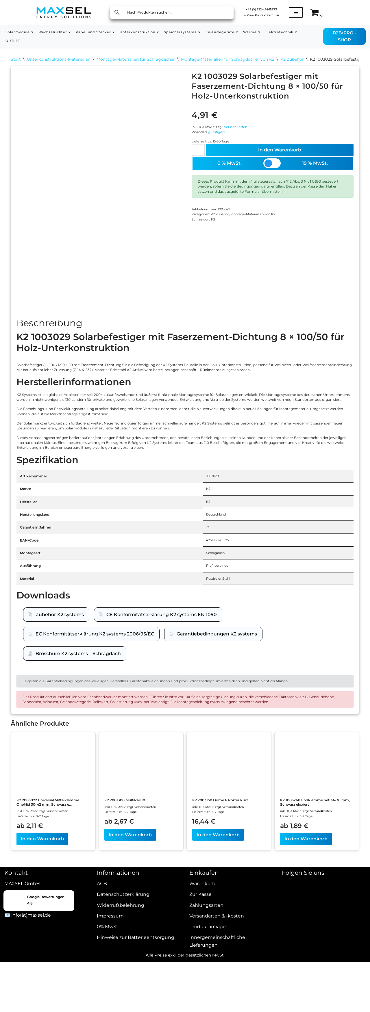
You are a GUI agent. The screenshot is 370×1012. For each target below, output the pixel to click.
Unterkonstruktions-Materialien (58, 60)
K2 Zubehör (292, 60)
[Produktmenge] (200, 165)
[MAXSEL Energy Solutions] (64, 12)
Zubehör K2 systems (60, 702)
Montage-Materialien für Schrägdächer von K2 (227, 60)
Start (16, 60)
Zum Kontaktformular (268, 16)
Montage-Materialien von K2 (270, 250)
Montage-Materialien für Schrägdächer (136, 60)
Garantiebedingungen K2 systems (217, 722)
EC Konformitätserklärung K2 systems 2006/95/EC (95, 722)
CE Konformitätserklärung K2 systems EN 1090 (161, 702)
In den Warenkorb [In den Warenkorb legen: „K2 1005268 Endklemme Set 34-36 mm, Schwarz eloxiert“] (306, 968)
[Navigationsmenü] (309, 12)
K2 (219, 257)
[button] (38, 32)
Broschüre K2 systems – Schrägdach (78, 741)
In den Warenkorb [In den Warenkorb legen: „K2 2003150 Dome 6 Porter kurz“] (218, 968)
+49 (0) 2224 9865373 (268, 8)
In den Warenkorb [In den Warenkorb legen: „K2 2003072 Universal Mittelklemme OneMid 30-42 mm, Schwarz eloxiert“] (42, 974)
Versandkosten (248, 134)
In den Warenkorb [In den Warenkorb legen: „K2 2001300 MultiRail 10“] (130, 963)
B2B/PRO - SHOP (348, 36)
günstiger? (224, 142)
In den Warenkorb (281, 165)
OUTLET (58, 40)
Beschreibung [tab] (49, 329)
